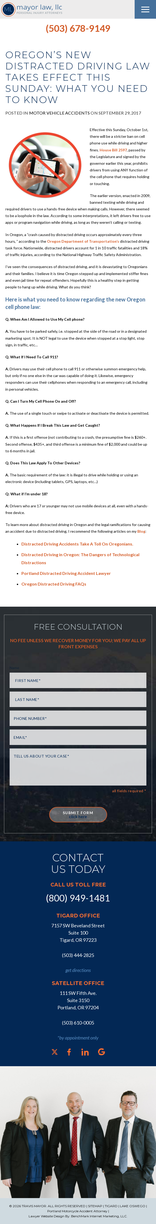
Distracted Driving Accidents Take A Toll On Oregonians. (77, 543)
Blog (141, 531)
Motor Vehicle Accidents (59, 112)
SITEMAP (95, 1206)
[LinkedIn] (85, 1052)
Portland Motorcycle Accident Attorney (77, 1211)
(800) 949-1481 (78, 897)
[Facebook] (69, 1052)
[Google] (101, 1052)
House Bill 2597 (113, 150)
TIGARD (111, 1206)
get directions (78, 970)
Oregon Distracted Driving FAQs (53, 583)
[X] (54, 1052)
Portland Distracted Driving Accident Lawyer (66, 573)
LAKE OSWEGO (132, 1206)
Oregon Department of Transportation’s (83, 241)
